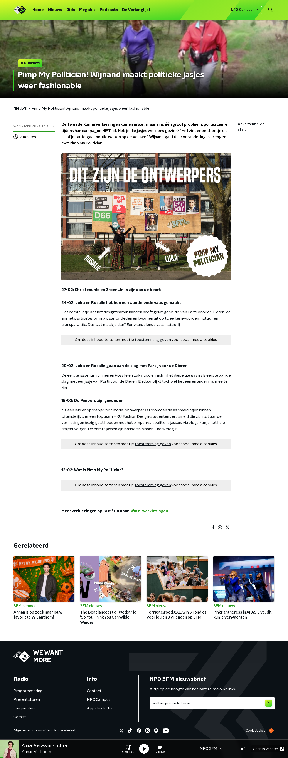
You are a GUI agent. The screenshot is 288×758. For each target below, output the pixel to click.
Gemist (19, 717)
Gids (70, 10)
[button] (128, 749)
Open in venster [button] (268, 749)
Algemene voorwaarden (32, 730)
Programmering (27, 691)
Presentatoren (26, 700)
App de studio (99, 708)
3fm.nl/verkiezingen (149, 511)
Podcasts (109, 10)
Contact (94, 691)
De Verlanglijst (136, 10)
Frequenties (24, 708)
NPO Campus (245, 10)
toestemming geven (153, 340)
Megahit (87, 10)
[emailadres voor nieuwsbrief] (212, 703)
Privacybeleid (64, 730)
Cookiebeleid (256, 730)
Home (38, 10)
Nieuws (55, 10)
